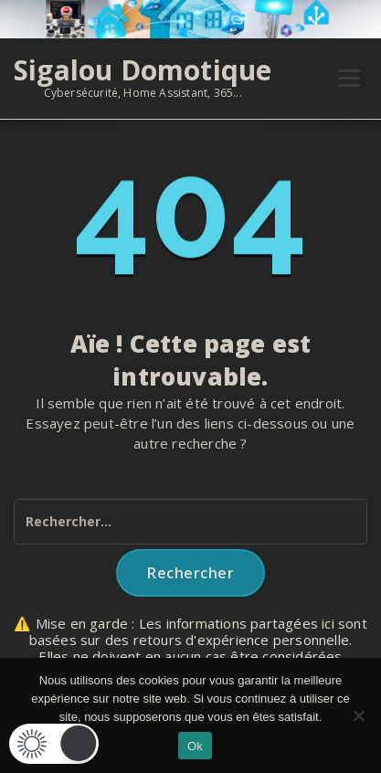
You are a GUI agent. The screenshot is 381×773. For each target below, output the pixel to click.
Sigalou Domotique (142, 70)
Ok (195, 746)
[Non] (358, 715)
